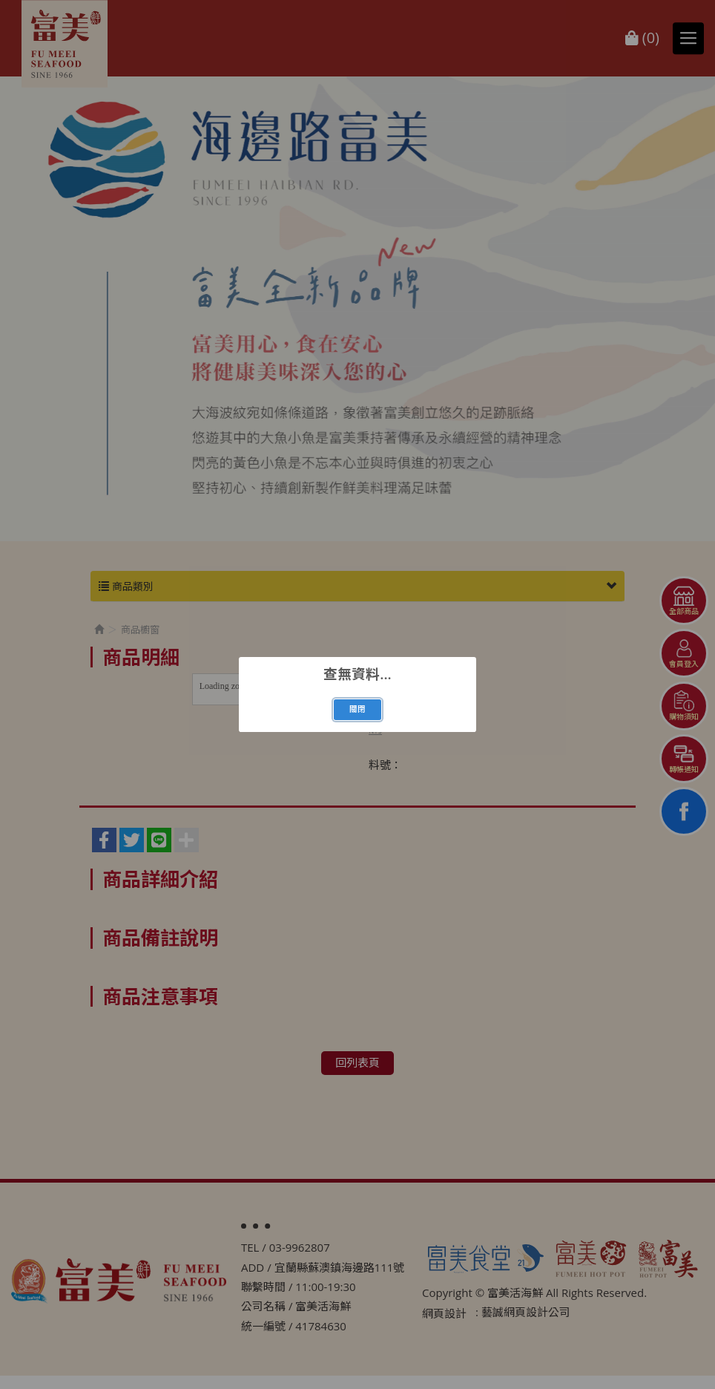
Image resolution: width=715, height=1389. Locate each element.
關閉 (357, 709)
